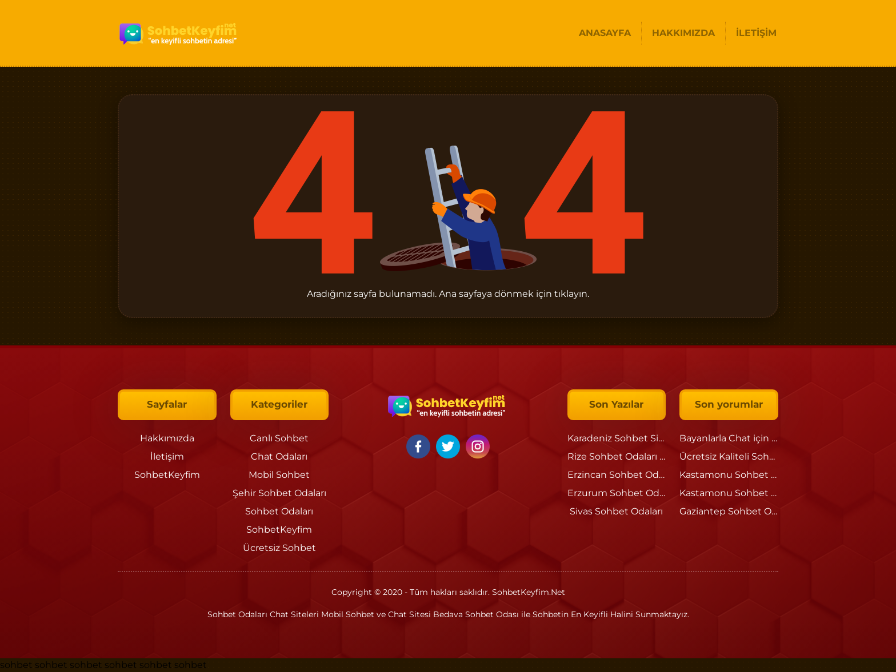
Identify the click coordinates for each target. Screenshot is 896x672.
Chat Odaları (279, 456)
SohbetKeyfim (167, 474)
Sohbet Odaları (279, 511)
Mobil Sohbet (279, 474)
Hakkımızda (167, 438)
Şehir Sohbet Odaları (279, 493)
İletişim (167, 456)
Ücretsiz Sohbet (279, 547)
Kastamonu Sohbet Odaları (741, 474)
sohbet (16, 664)
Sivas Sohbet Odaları (616, 511)
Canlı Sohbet (279, 438)
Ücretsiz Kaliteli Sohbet (732, 456)
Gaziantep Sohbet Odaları (737, 511)
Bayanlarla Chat (715, 438)
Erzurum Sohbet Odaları (622, 493)
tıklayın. (571, 293)
